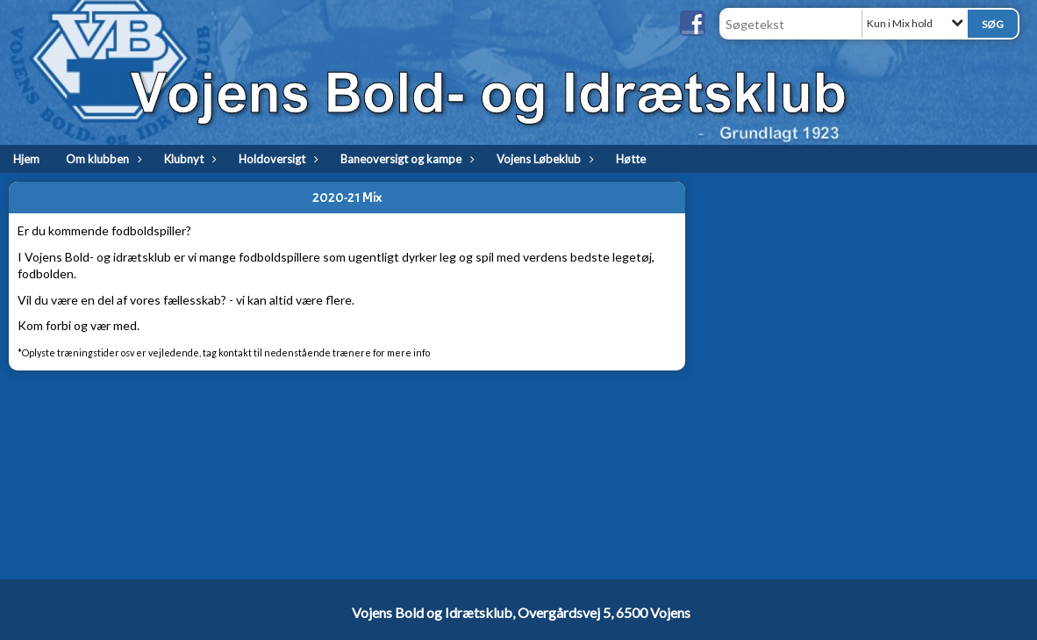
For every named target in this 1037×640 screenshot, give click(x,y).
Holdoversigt (276, 159)
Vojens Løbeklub (543, 159)
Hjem (26, 159)
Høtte (631, 159)
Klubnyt (188, 159)
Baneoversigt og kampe (405, 159)
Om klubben (102, 159)
